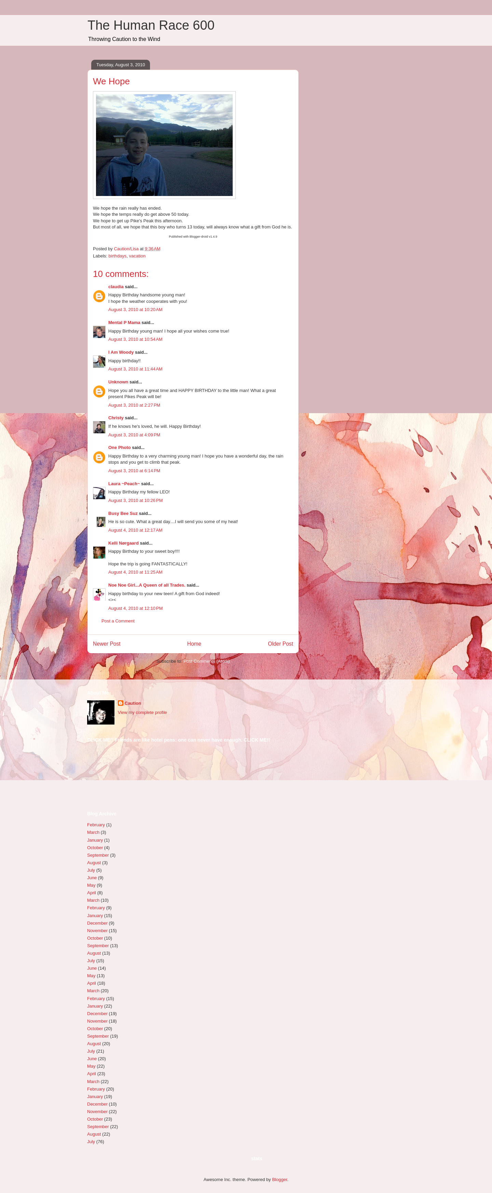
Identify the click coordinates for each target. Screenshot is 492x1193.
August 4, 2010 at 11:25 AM (135, 572)
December (97, 923)
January (95, 840)
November (97, 930)
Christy (116, 417)
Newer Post (107, 644)
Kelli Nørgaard (123, 543)
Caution (133, 703)
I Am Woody (121, 352)
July (91, 870)
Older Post (280, 644)
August (94, 862)
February (96, 824)
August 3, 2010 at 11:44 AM (135, 368)
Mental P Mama (124, 322)
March (93, 832)
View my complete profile (142, 712)
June (92, 877)
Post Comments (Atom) (206, 661)
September (98, 855)
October (95, 847)
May (91, 885)
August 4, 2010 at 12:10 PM (135, 608)
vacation (137, 255)
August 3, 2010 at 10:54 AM (135, 339)
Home (194, 644)
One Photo (119, 447)
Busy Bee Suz (123, 513)
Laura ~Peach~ (124, 483)
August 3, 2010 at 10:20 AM (135, 309)
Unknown (118, 381)
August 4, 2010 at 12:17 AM (135, 530)
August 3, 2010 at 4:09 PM (134, 434)
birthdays (118, 255)
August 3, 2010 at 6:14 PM (134, 470)
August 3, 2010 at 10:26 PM (135, 500)
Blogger (279, 1179)
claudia (116, 286)
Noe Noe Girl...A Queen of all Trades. (147, 585)
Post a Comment (118, 620)
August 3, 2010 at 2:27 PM (134, 405)
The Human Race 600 (151, 25)
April (91, 892)
